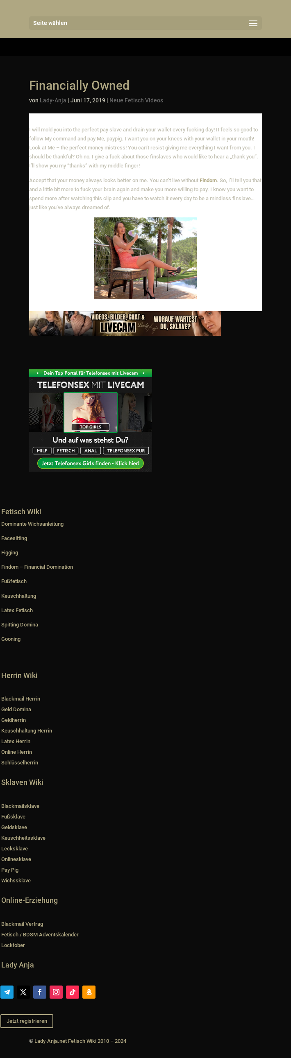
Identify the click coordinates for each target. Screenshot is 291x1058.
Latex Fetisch (17, 610)
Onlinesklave (16, 859)
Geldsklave (14, 827)
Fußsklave (13, 817)
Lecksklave (14, 848)
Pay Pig (9, 870)
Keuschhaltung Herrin (26, 731)
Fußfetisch (14, 581)
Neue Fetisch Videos (136, 100)
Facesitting (14, 538)
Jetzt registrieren (27, 1021)
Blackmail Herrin (20, 699)
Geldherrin (13, 720)
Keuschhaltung (18, 596)
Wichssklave (16, 880)
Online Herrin (16, 752)
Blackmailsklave (20, 806)
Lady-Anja (53, 100)
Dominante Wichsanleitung (32, 524)
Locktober (13, 945)
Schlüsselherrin (19, 763)
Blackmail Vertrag (22, 924)
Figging (9, 552)
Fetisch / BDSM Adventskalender (40, 934)
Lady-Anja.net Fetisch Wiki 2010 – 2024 (80, 1041)
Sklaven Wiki (22, 782)
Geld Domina (16, 709)
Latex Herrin (15, 741)
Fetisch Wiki (21, 511)
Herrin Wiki (19, 675)
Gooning (10, 639)
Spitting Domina (19, 625)
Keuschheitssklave (23, 838)
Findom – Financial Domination (37, 567)
